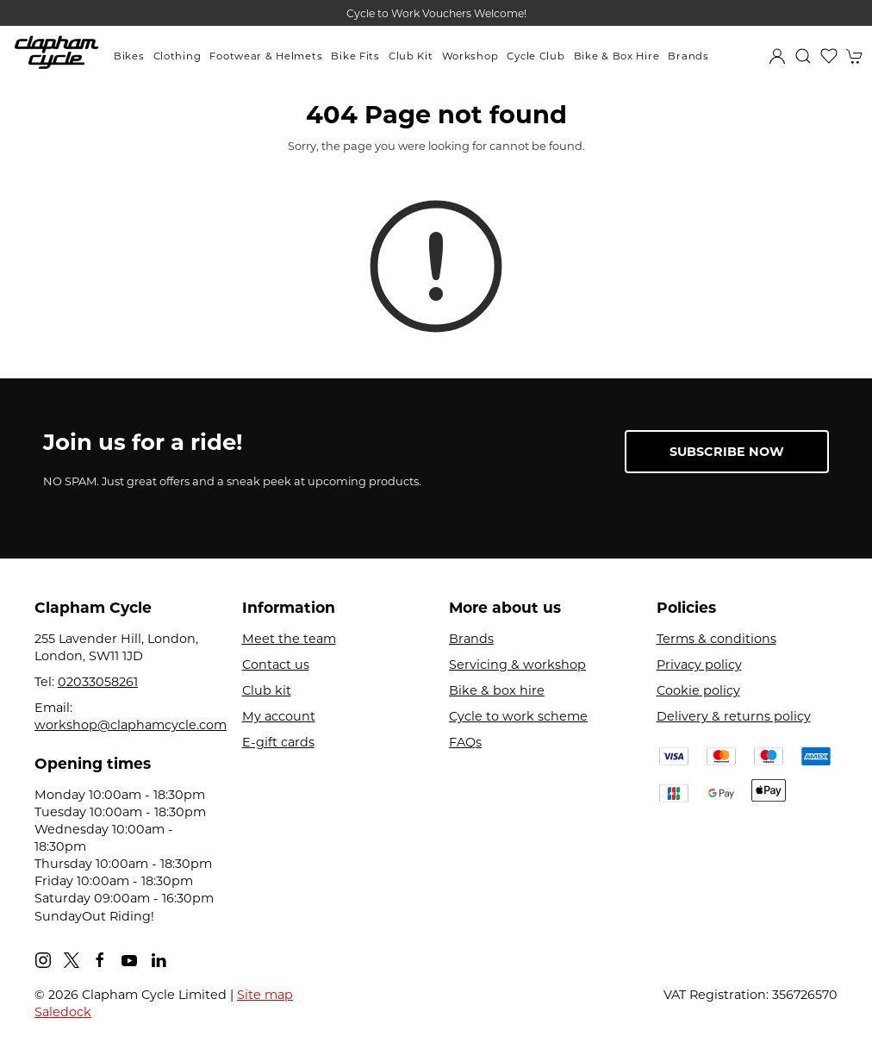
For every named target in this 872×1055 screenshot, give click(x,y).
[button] (803, 56)
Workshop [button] (470, 56)
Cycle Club (535, 56)
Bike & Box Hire (617, 56)
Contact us (275, 664)
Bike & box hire (497, 690)
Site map (265, 994)
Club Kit (411, 56)
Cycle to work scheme (518, 716)
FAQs (465, 742)
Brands (688, 56)
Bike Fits (355, 56)
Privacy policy (699, 664)
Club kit (266, 690)
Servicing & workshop (517, 664)
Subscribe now (727, 451)
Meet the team (289, 638)
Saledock (62, 1012)
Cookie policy (698, 690)
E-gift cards (278, 742)
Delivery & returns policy (734, 716)
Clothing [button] (177, 56)
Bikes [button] (129, 56)
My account (278, 716)
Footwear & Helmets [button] (265, 56)
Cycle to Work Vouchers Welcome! (436, 13)
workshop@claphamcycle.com (130, 725)
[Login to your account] (777, 56)
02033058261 (98, 682)
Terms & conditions (716, 638)
